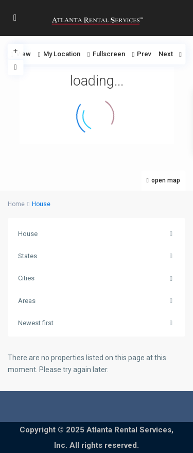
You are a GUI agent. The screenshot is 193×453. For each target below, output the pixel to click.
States (27, 256)
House (28, 234)
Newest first (36, 323)
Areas (27, 301)
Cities (26, 278)
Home (16, 204)
